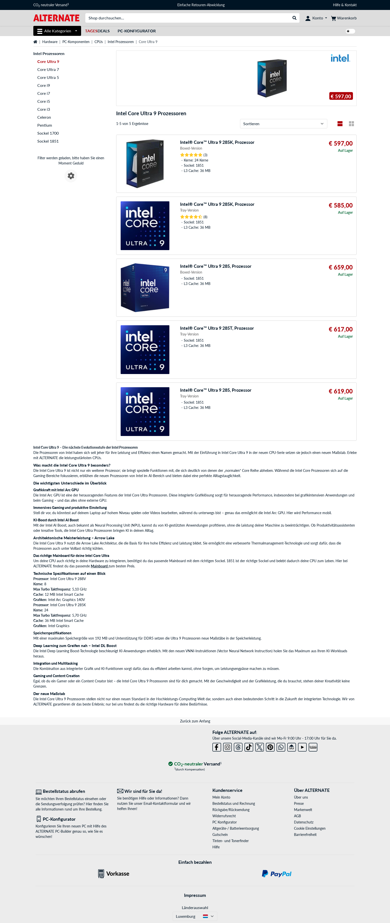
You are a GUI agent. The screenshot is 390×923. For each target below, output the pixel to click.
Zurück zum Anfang (195, 721)
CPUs (99, 42)
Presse (299, 803)
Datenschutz (303, 822)
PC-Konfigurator (137, 30)
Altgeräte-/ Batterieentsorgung (235, 828)
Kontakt (351, 5)
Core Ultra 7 (48, 69)
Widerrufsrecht (224, 816)
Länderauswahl (195, 907)
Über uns (301, 797)
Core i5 (43, 101)
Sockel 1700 (48, 133)
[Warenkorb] (344, 18)
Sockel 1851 (48, 141)
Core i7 (43, 93)
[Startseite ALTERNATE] (56, 17)
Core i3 (43, 109)
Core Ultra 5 (48, 77)
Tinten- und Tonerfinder (230, 841)
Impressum (195, 895)
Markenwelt (303, 810)
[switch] (350, 31)
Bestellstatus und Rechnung (233, 803)
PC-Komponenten (76, 42)
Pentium (44, 125)
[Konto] (316, 18)
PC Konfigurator (224, 822)
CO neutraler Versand (51, 4)
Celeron (44, 117)
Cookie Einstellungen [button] (310, 828)
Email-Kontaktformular (161, 803)
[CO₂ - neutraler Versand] (195, 764)
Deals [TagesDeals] (97, 30)
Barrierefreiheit (305, 834)
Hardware (49, 42)
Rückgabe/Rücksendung (230, 810)
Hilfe (336, 5)
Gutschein (220, 834)
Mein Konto (221, 797)
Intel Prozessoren (121, 42)
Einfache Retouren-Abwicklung (201, 5)
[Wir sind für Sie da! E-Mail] (154, 791)
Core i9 (43, 85)
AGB (297, 816)
